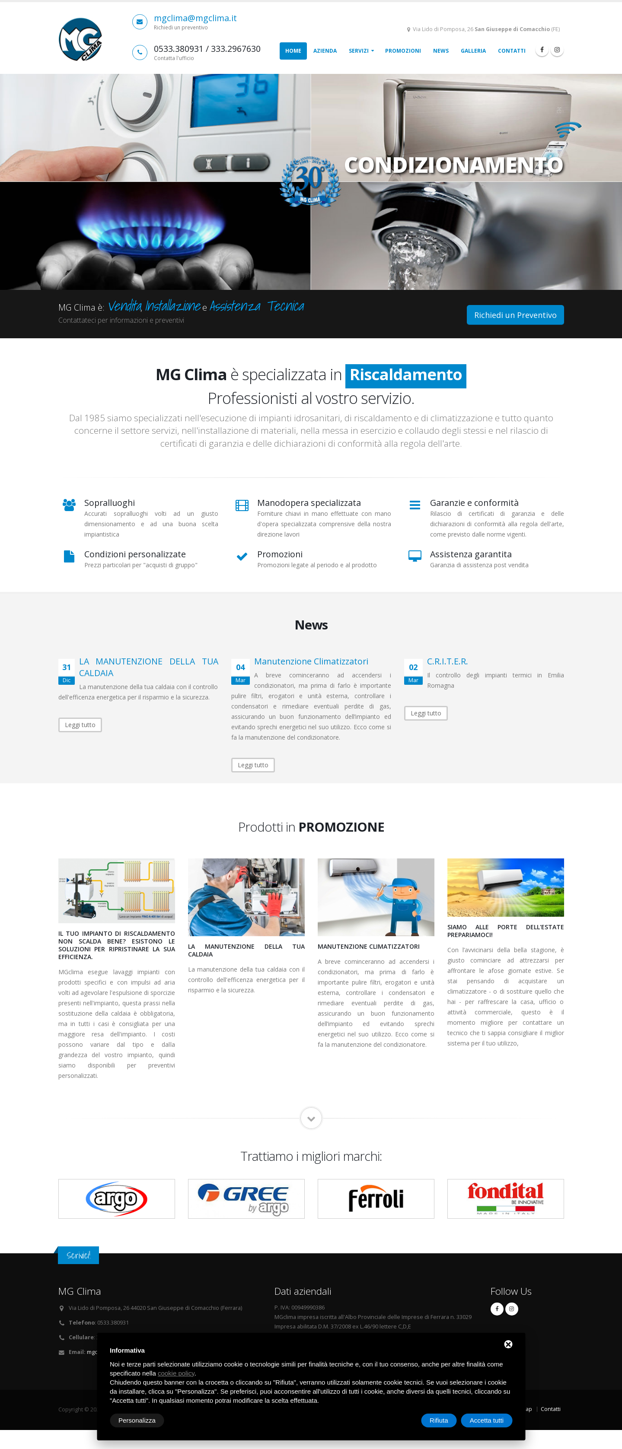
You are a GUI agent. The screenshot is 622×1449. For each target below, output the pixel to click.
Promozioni (403, 50)
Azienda (325, 50)
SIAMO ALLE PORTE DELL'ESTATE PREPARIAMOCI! (505, 931)
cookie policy (176, 1373)
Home (293, 50)
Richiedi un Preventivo (515, 315)
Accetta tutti (487, 1420)
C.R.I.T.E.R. (447, 661)
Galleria (473, 50)
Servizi (359, 50)
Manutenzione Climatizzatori (311, 661)
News (441, 50)
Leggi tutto (80, 725)
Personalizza (137, 1420)
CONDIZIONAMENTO (453, 156)
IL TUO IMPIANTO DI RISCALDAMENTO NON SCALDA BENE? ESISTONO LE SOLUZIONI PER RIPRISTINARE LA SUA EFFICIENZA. (116, 945)
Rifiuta (439, 1420)
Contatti (512, 50)
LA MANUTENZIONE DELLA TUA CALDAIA (246, 950)
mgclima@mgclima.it (195, 18)
